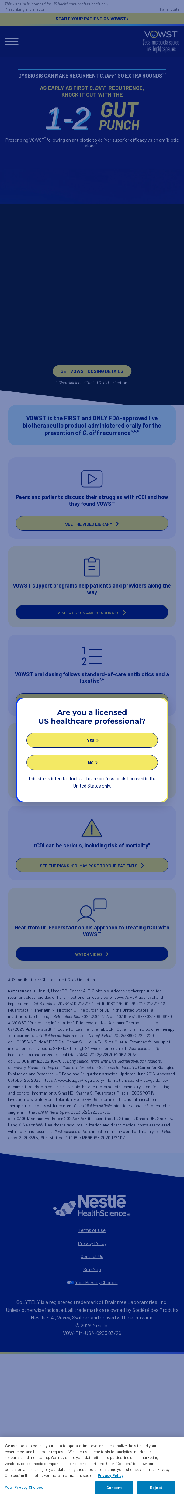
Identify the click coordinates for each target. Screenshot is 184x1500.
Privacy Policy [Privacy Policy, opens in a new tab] (110, 1475)
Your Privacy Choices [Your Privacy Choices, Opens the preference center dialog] (24, 1487)
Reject (156, 1488)
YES (91, 737)
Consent (114, 1488)
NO (91, 760)
